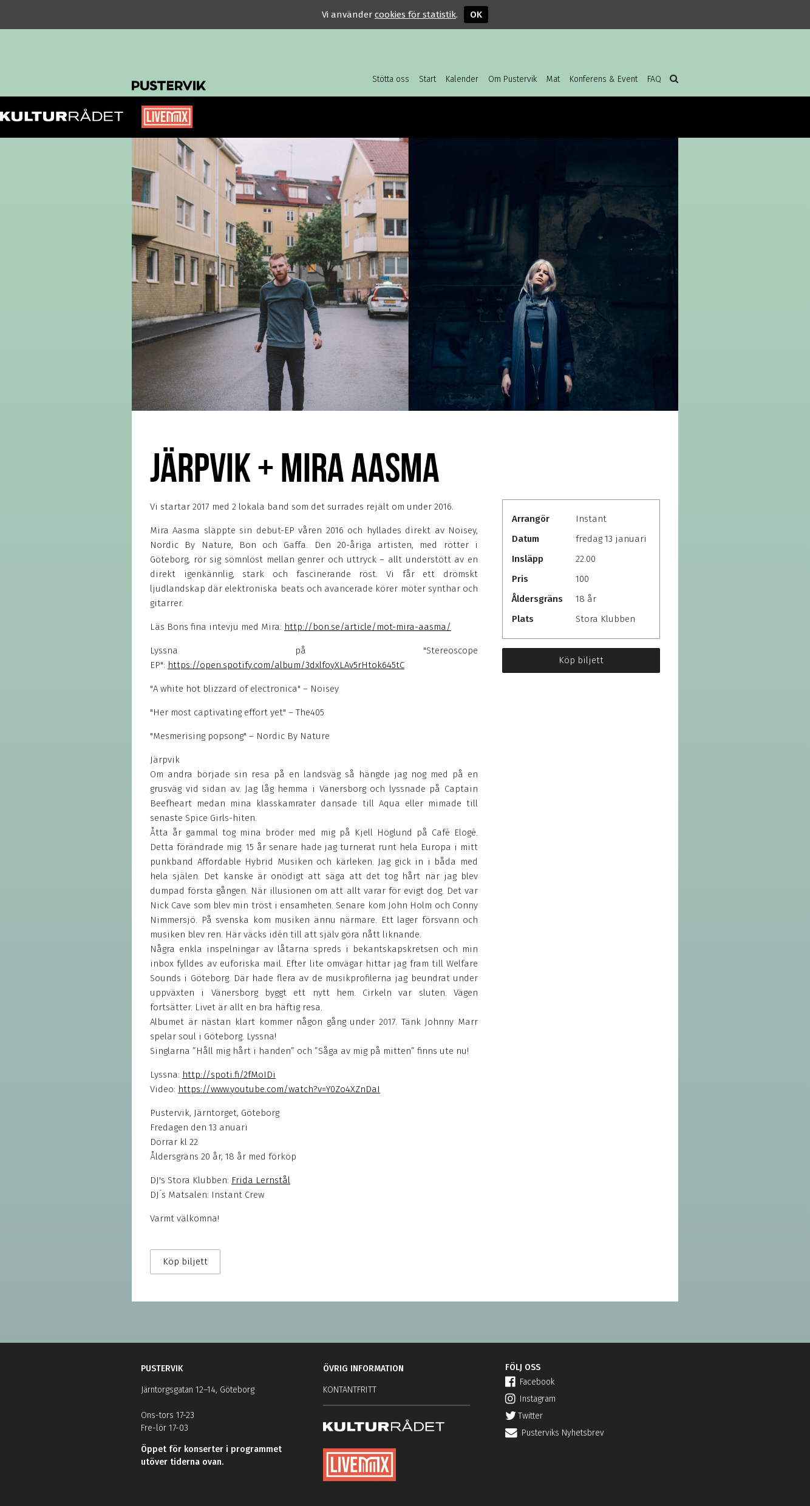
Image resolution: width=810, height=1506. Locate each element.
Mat (553, 79)
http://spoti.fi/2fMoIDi (229, 1074)
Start (427, 79)
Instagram (530, 1399)
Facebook (529, 1382)
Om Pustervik (512, 79)
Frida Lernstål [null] (260, 1180)
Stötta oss (390, 79)
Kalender (462, 79)
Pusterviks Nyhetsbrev (554, 1433)
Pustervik (229, 76)
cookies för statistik (415, 14)
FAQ (654, 79)
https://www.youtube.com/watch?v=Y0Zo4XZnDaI (279, 1089)
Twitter (524, 1416)
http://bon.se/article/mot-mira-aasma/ (367, 626)
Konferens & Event (604, 79)
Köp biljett (581, 660)
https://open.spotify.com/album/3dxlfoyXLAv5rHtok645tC (286, 665)
